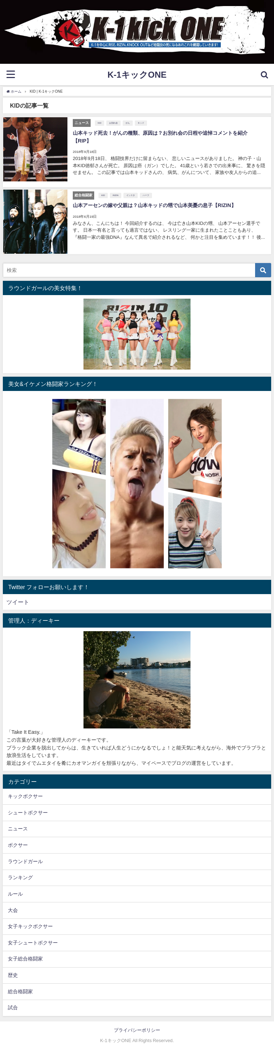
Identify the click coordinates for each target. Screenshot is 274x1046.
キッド (140, 123)
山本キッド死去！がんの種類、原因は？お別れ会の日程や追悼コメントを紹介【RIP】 (169, 132)
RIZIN (115, 189)
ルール (15, 886)
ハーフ (145, 189)
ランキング (20, 870)
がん (127, 123)
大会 (13, 903)
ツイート (17, 595)
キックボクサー (25, 789)
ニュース (18, 821)
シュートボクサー (28, 805)
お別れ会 (113, 123)
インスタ (130, 189)
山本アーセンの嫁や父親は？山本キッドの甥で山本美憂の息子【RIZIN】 (154, 198)
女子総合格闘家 (25, 951)
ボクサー (18, 837)
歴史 (13, 968)
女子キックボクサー (30, 919)
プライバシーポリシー (137, 1023)
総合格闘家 (20, 984)
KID (99, 123)
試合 (13, 1000)
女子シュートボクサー (33, 935)
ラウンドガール (25, 854)
